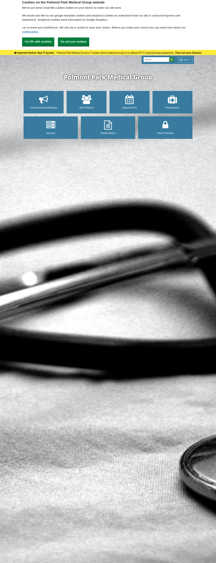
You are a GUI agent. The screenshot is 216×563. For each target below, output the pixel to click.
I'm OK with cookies (38, 41)
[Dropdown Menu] (185, 60)
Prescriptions (172, 102)
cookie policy (30, 31)
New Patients (87, 102)
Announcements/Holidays (43, 102)
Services (50, 127)
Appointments (129, 102)
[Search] (156, 59)
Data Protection (165, 127)
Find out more (183, 53)
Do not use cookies (74, 41)
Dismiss (196, 53)
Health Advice (108, 127)
